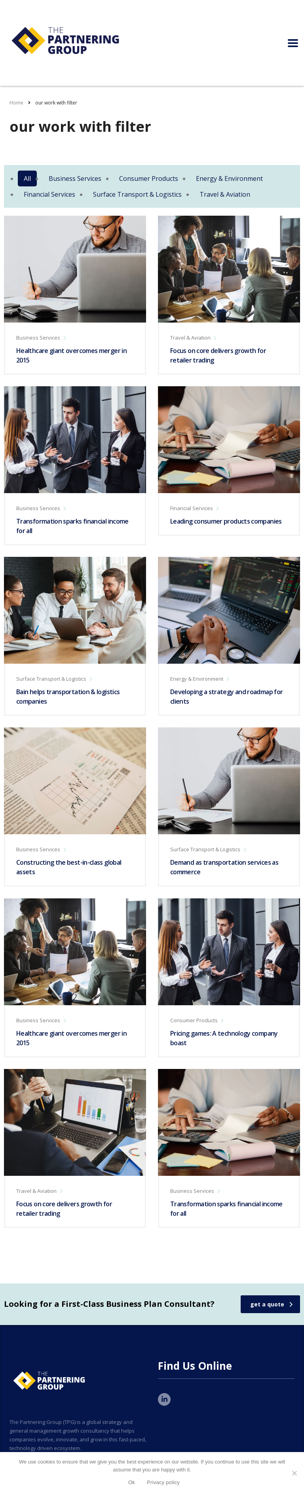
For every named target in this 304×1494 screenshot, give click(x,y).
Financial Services (49, 194)
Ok (131, 1482)
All (27, 178)
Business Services (75, 178)
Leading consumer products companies (226, 521)
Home (16, 102)
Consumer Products (148, 178)
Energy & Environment (229, 178)
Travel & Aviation (225, 194)
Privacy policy (163, 1482)
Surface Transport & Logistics (137, 194)
